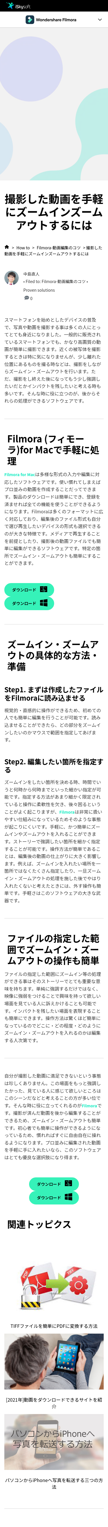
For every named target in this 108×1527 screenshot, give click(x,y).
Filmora (67, 812)
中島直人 (31, 274)
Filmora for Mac (19, 474)
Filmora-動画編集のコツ (59, 247)
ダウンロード (24, 590)
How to (23, 247)
